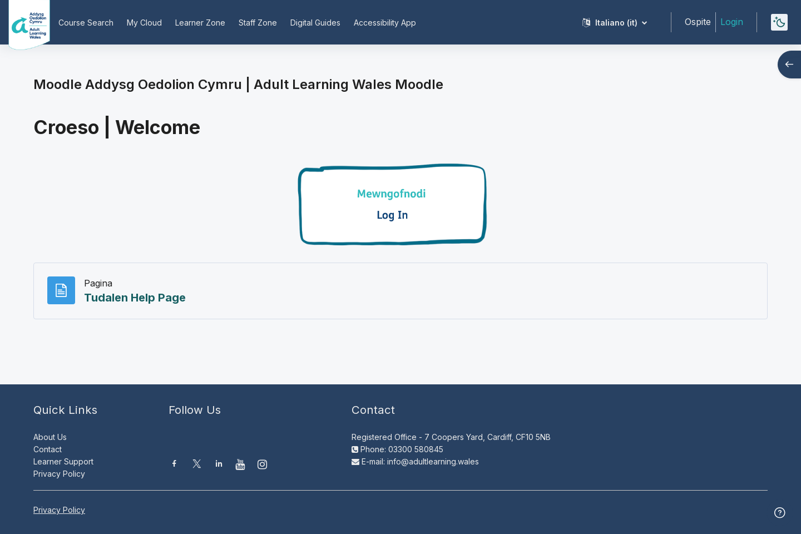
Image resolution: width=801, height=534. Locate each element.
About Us (50, 437)
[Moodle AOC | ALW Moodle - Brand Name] (21, 22)
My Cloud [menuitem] (144, 22)
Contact (47, 449)
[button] (614, 22)
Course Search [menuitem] (85, 22)
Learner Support (63, 461)
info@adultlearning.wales (433, 461)
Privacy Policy (59, 473)
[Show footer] (780, 513)
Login (731, 21)
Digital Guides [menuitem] (315, 22)
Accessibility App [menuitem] (385, 22)
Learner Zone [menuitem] (200, 22)
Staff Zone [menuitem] (258, 22)
